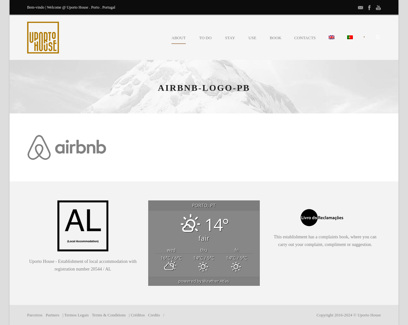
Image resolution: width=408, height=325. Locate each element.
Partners (52, 315)
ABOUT (178, 37)
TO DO (205, 37)
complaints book (333, 237)
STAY (230, 37)
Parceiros (34, 315)
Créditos (138, 315)
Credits (154, 315)
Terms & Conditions (109, 315)
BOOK (275, 37)
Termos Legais (76, 315)
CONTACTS (305, 37)
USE (253, 37)
